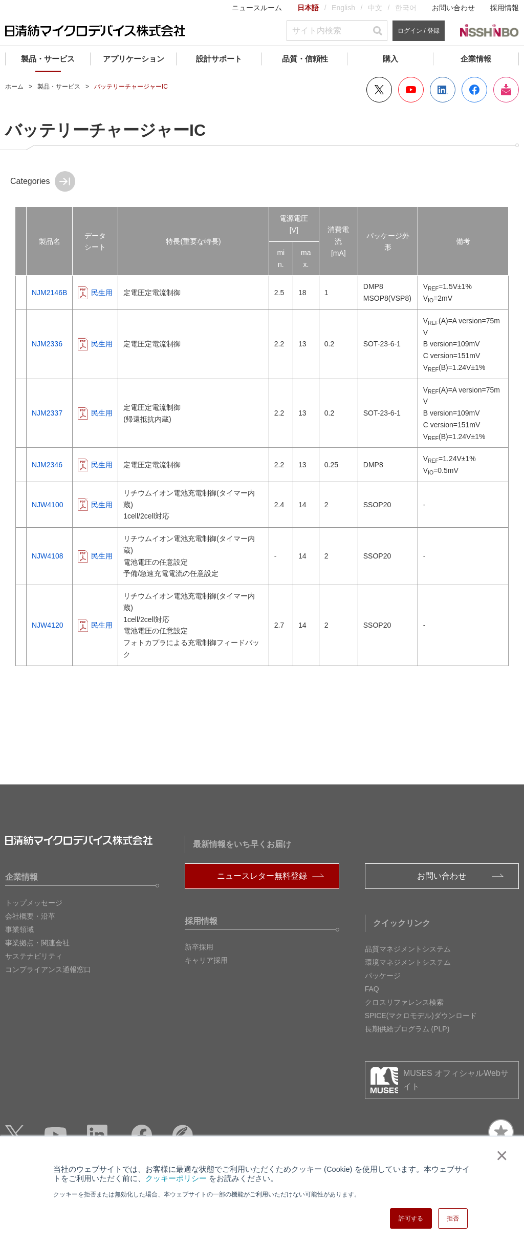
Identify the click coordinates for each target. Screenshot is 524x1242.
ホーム (14, 86)
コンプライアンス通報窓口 (48, 969)
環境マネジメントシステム (408, 962)
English (343, 8)
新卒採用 (199, 947)
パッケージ (383, 975)
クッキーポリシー (176, 1178)
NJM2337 (47, 413)
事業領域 (19, 929)
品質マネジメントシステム (408, 949)
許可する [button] (411, 1218)
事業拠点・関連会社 (37, 943)
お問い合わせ (453, 8)
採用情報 (504, 8)
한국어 (406, 8)
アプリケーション (133, 58)
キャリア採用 (206, 960)
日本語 (308, 8)
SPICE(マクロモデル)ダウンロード (421, 1015)
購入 (390, 58)
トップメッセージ (33, 903)
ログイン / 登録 (419, 30)
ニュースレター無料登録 (262, 876)
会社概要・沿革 (30, 916)
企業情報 (476, 58)
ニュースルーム (257, 8)
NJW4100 (47, 505)
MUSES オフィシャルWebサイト (456, 1080)
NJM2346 (47, 465)
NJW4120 (47, 625)
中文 (375, 8)
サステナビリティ (33, 956)
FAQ (372, 989)
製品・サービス (48, 58)
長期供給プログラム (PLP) (407, 1029)
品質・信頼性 (305, 58)
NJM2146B (49, 292)
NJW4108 (47, 556)
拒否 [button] (453, 1218)
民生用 (102, 292)
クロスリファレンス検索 (404, 1002)
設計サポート (219, 58)
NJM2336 (47, 344)
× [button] (500, 1155)
